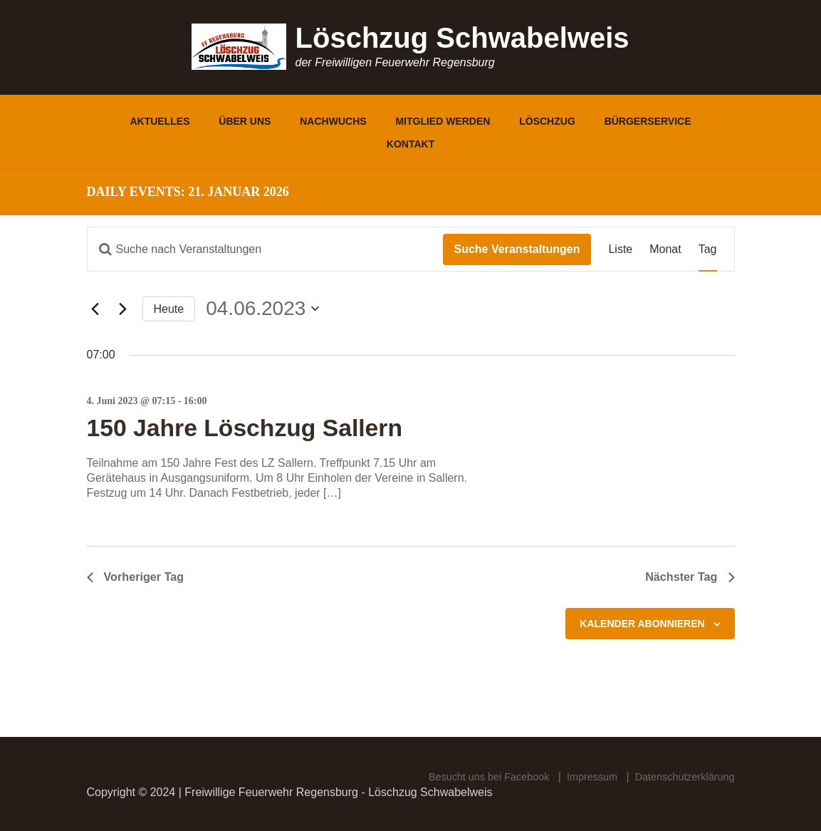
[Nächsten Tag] (123, 308)
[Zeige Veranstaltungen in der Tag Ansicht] (708, 249)
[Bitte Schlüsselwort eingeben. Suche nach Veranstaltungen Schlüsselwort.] (265, 249)
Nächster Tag (686, 577)
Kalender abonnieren (642, 625)
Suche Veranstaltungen (517, 249)
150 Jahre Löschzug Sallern (262, 427)
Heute (169, 309)
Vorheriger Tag (140, 577)
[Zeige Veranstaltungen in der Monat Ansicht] (665, 249)
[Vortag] (95, 308)
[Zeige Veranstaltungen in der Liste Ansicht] (620, 249)
